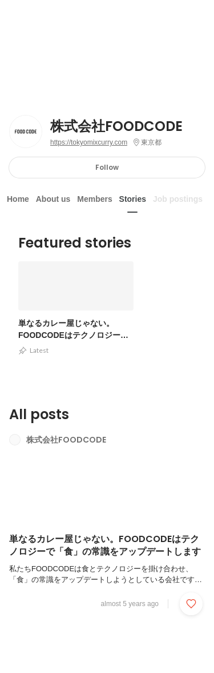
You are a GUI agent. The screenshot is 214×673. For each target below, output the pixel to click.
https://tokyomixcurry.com (88, 142)
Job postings (178, 199)
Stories (132, 199)
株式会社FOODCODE (116, 126)
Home (18, 199)
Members (94, 199)
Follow (107, 167)
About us (53, 199)
